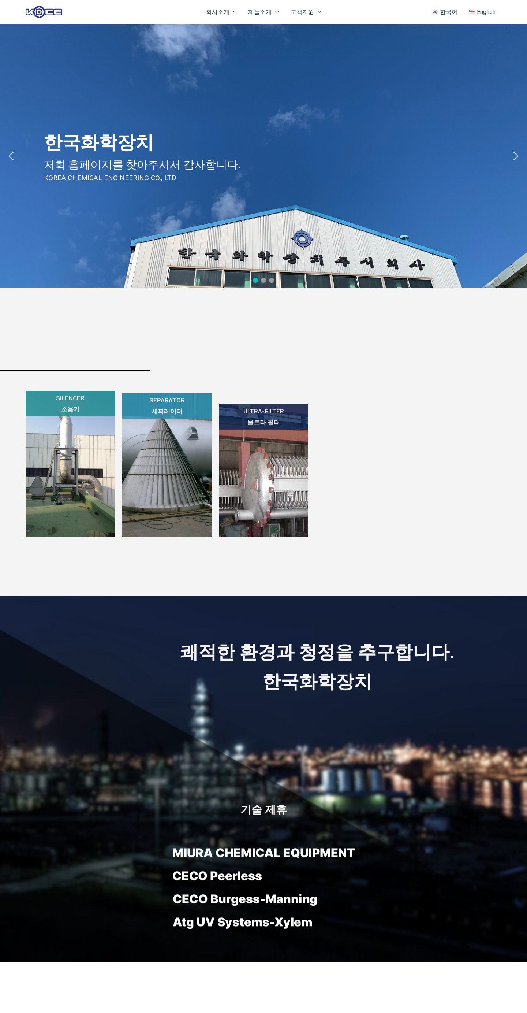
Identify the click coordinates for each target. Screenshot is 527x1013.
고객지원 (306, 12)
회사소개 (221, 12)
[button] (233, 12)
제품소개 (263, 12)
